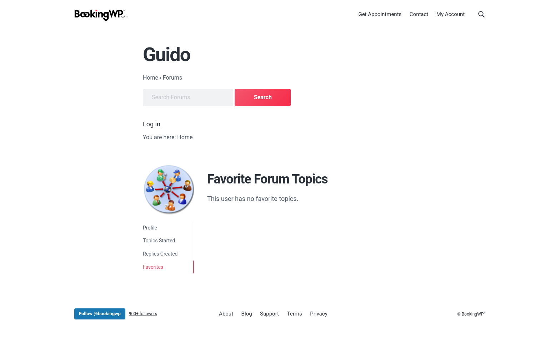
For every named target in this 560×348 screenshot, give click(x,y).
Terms (294, 314)
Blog (246, 314)
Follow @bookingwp (100, 313)
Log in (151, 124)
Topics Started (159, 240)
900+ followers (143, 313)
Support (269, 314)
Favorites (153, 267)
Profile (150, 228)
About (226, 314)
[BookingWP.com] (101, 15)
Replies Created (160, 254)
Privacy (318, 314)
